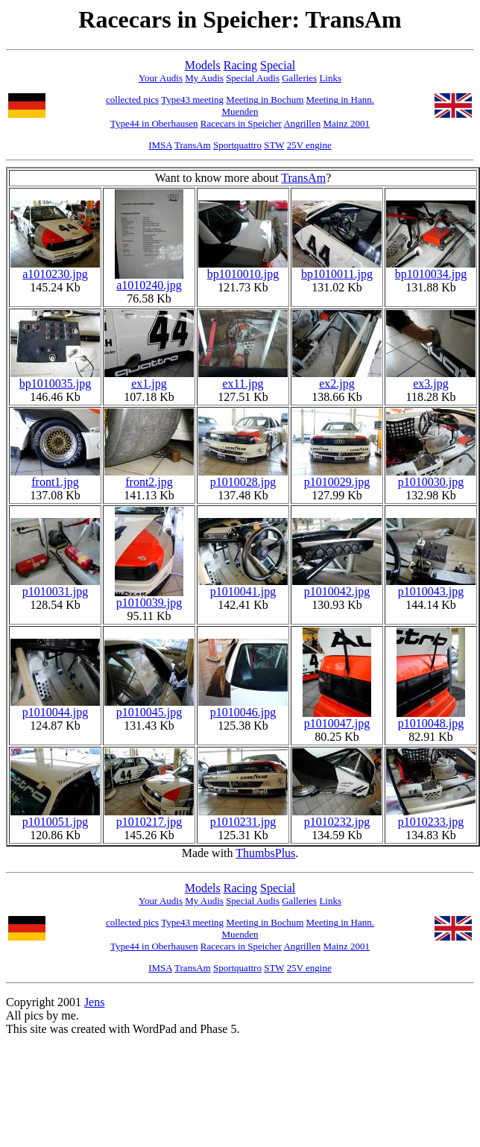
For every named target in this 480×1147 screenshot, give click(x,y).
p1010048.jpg (431, 718)
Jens (94, 1002)
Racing (240, 65)
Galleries (299, 77)
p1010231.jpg (243, 816)
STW (274, 145)
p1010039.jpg (149, 597)
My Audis (204, 77)
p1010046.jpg (243, 706)
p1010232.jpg (337, 816)
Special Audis (253, 77)
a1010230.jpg (55, 268)
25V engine (309, 145)
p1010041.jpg (243, 586)
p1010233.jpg (431, 816)
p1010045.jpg (149, 706)
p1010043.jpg (431, 586)
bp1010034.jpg (431, 268)
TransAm (192, 145)
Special (277, 65)
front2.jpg (149, 476)
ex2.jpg (337, 378)
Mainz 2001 (346, 123)
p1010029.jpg (337, 476)
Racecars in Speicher (241, 123)
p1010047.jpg (337, 718)
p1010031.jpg (55, 586)
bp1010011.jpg (337, 268)
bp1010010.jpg (243, 268)
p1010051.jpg (55, 816)
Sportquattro (237, 145)
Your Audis (161, 77)
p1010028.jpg (243, 476)
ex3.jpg (431, 378)
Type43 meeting (192, 99)
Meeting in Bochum (264, 99)
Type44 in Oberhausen (154, 123)
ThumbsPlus (265, 853)
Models (203, 65)
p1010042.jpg (337, 586)
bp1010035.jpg (55, 378)
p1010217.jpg (149, 816)
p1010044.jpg (55, 706)
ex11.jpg (243, 378)
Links (330, 77)
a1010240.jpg (149, 279)
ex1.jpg (149, 378)
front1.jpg (55, 476)
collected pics (132, 99)
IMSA (160, 145)
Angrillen (301, 123)
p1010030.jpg (431, 476)
